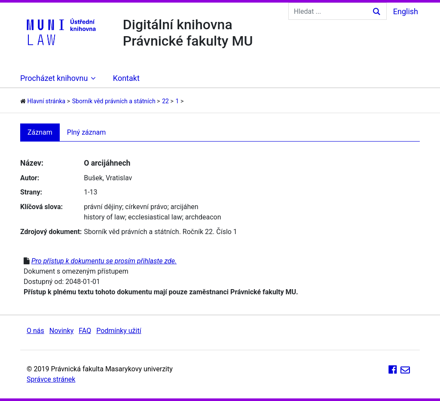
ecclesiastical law (155, 217)
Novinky (61, 331)
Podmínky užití (118, 331)
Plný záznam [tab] (86, 132)
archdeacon (203, 217)
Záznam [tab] (40, 132)
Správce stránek (51, 379)
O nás (35, 331)
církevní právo (146, 207)
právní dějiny (103, 207)
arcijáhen (185, 207)
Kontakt (126, 78)
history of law (104, 217)
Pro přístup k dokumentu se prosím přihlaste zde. (104, 261)
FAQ (85, 331)
